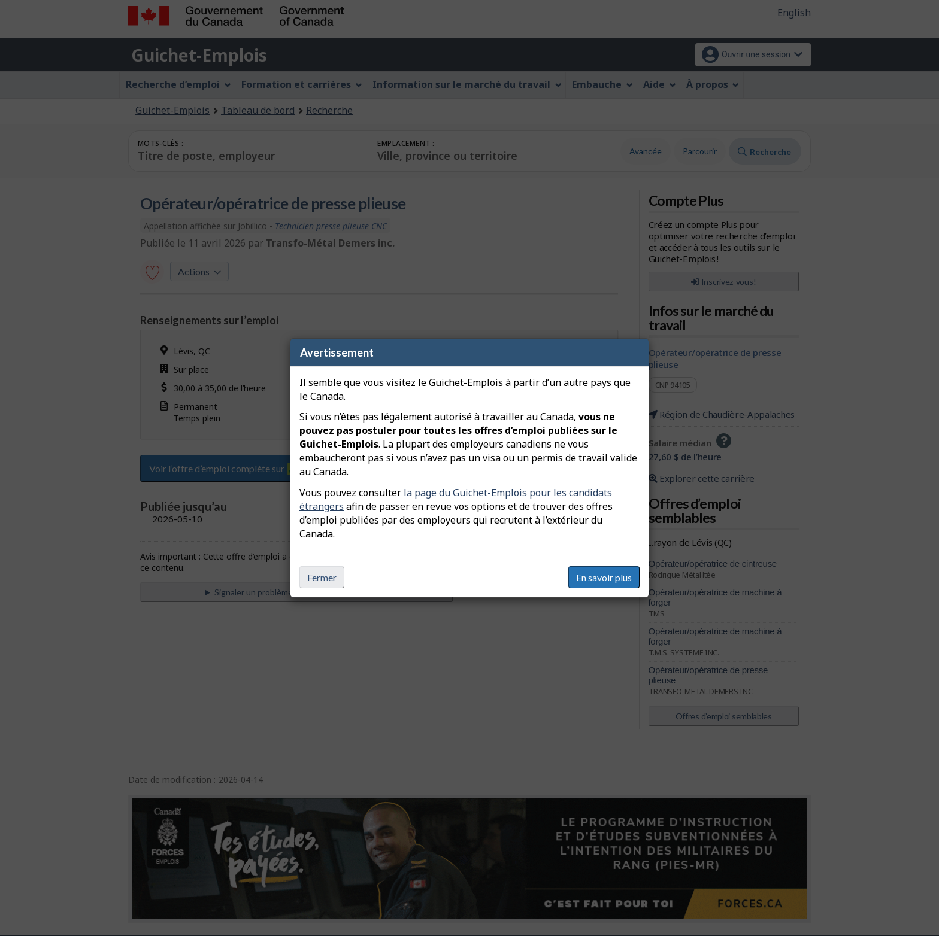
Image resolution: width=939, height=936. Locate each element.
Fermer (322, 577)
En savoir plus (604, 577)
